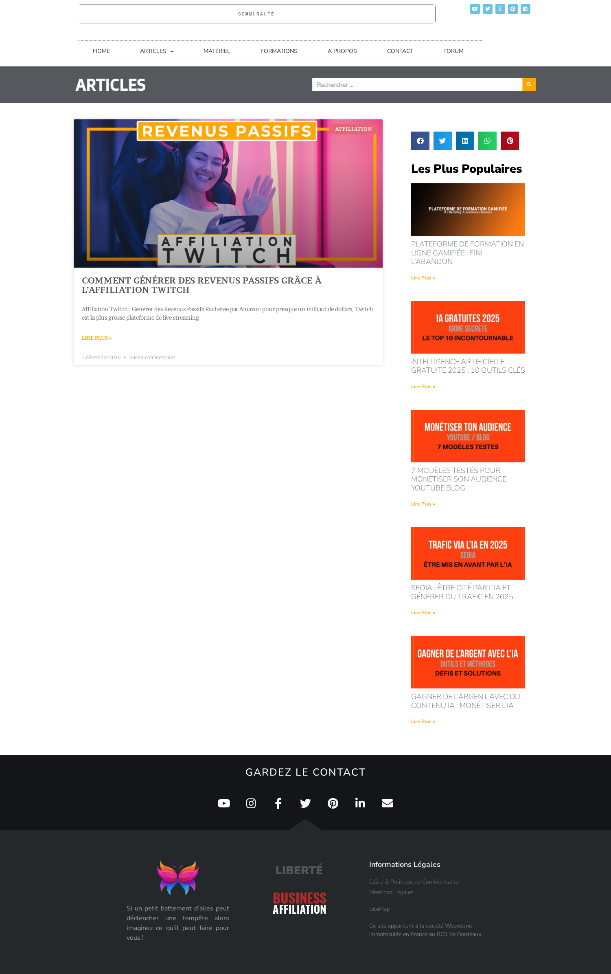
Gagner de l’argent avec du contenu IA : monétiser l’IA (465, 701)
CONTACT (400, 51)
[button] (420, 141)
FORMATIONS (279, 51)
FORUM (453, 51)
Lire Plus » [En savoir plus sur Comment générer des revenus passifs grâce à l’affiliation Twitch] (97, 338)
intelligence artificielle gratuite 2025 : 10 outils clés (468, 366)
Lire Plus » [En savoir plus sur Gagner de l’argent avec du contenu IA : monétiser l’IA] (423, 721)
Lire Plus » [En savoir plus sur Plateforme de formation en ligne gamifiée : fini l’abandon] (423, 278)
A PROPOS (342, 51)
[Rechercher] (548, 84)
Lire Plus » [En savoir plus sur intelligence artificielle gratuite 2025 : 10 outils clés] (423, 386)
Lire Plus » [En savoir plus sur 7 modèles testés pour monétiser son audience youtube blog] (423, 504)
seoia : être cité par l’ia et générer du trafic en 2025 (462, 592)
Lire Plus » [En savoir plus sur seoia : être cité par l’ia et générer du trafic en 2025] (423, 612)
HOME (101, 51)
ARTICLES (157, 51)
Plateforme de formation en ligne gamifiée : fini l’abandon (467, 252)
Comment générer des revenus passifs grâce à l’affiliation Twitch (202, 285)
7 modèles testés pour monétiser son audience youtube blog (458, 479)
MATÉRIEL (217, 51)
